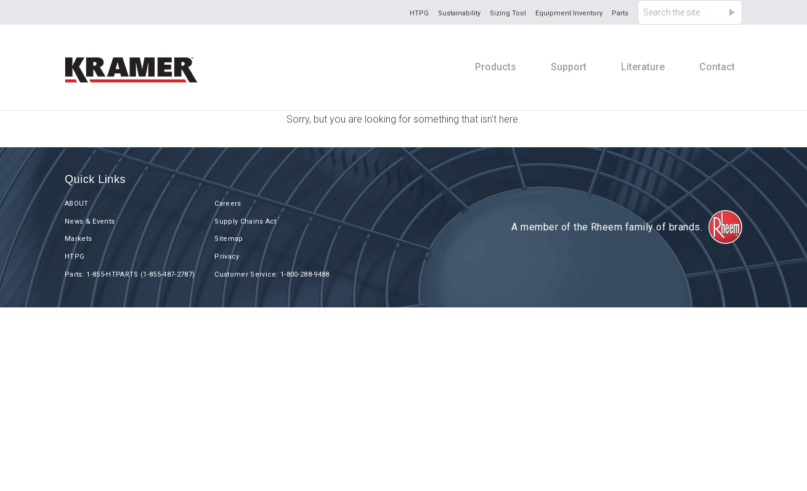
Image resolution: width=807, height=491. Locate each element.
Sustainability (459, 13)
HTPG (419, 13)
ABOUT (77, 204)
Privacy (226, 257)
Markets (78, 239)
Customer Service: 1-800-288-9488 (272, 274)
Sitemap (228, 239)
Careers (227, 204)
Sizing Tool (508, 13)
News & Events (90, 221)
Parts (620, 13)
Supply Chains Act (245, 221)
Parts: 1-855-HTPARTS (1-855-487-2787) (130, 274)
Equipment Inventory (568, 13)
